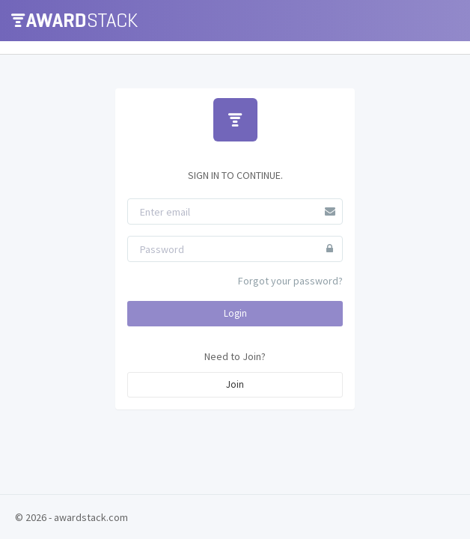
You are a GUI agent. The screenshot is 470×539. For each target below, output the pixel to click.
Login (235, 313)
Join (235, 384)
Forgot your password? (290, 280)
